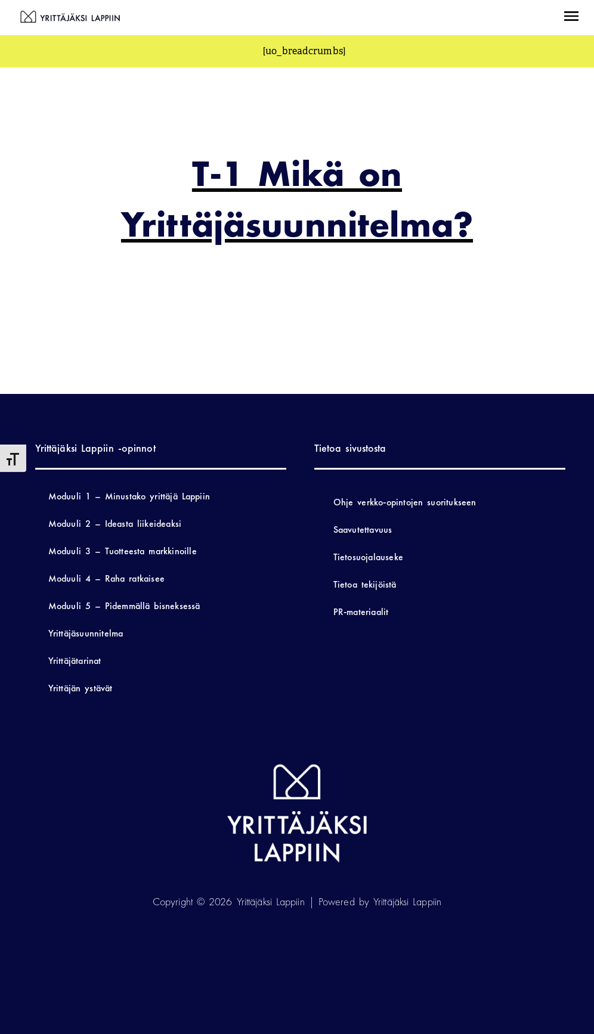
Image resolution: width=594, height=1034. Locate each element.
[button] (571, 17)
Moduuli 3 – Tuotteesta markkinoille (122, 551)
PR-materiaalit (361, 612)
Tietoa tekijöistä (365, 584)
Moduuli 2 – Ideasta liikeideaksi (115, 523)
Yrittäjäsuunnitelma (85, 633)
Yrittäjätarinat (74, 660)
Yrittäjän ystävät (80, 688)
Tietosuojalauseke (368, 557)
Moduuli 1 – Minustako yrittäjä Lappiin (129, 496)
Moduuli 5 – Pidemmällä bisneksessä (124, 606)
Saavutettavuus (362, 529)
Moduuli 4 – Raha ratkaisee (106, 578)
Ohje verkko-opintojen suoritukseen (405, 502)
